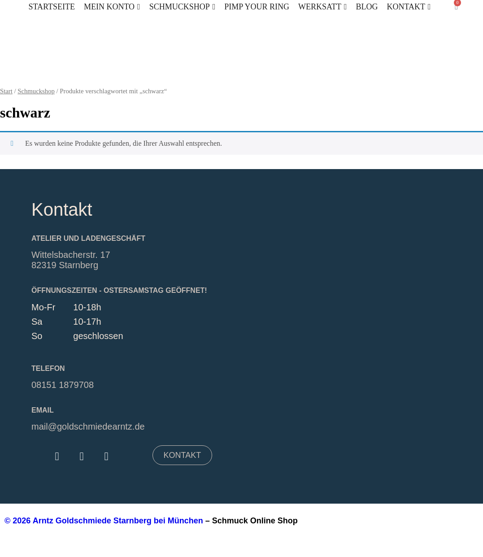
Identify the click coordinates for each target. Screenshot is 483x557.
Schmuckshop (36, 91)
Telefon (48, 368)
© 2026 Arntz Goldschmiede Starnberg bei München (103, 520)
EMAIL (42, 410)
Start (6, 91)
